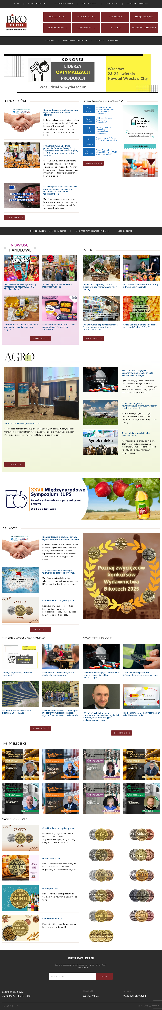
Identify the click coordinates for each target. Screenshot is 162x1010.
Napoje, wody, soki (144, 16)
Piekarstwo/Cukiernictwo (144, 28)
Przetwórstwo (115, 16)
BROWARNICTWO (86, 16)
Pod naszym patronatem (107, 40)
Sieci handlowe (125, 231)
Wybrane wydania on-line (75, 40)
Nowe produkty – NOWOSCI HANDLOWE (92, 231)
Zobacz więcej (13, 218)
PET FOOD (115, 28)
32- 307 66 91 (91, 995)
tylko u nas (49, 40)
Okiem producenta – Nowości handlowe (48, 231)
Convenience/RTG (86, 28)
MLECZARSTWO (57, 16)
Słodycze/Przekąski (57, 28)
